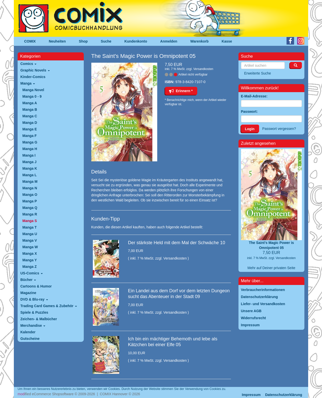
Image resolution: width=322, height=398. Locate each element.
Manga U (29, 234)
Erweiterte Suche (257, 73)
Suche (106, 41)
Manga (27, 83)
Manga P (29, 201)
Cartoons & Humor (36, 286)
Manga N (29, 188)
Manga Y (29, 260)
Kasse (227, 41)
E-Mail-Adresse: (254, 96)
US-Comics (31, 273)
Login (250, 129)
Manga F (29, 136)
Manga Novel (33, 90)
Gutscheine (29, 339)
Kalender (27, 332)
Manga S (29, 221)
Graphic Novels (35, 70)
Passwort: (249, 112)
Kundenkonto (136, 41)
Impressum (251, 395)
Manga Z (29, 267)
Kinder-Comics (33, 77)
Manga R (29, 214)
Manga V (29, 240)
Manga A (29, 103)
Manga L (29, 175)
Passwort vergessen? (279, 129)
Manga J (29, 162)
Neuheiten (57, 41)
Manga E (29, 129)
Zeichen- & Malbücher (38, 319)
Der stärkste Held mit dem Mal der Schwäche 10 (176, 242)
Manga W (30, 247)
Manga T (29, 227)
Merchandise (32, 325)
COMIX (30, 41)
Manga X (29, 253)
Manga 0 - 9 (32, 96)
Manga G (29, 142)
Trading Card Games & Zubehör (48, 306)
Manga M (29, 181)
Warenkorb (199, 41)
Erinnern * (181, 91)
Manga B (29, 109)
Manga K (29, 168)
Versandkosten (203, 69)
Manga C (29, 116)
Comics (28, 64)
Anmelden (168, 41)
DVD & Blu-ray (34, 299)
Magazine (28, 293)
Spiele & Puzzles (34, 312)
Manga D (29, 123)
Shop (83, 41)
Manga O (29, 195)
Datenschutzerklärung (283, 395)
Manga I (28, 155)
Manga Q (29, 208)
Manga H (29, 149)
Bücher (28, 280)
